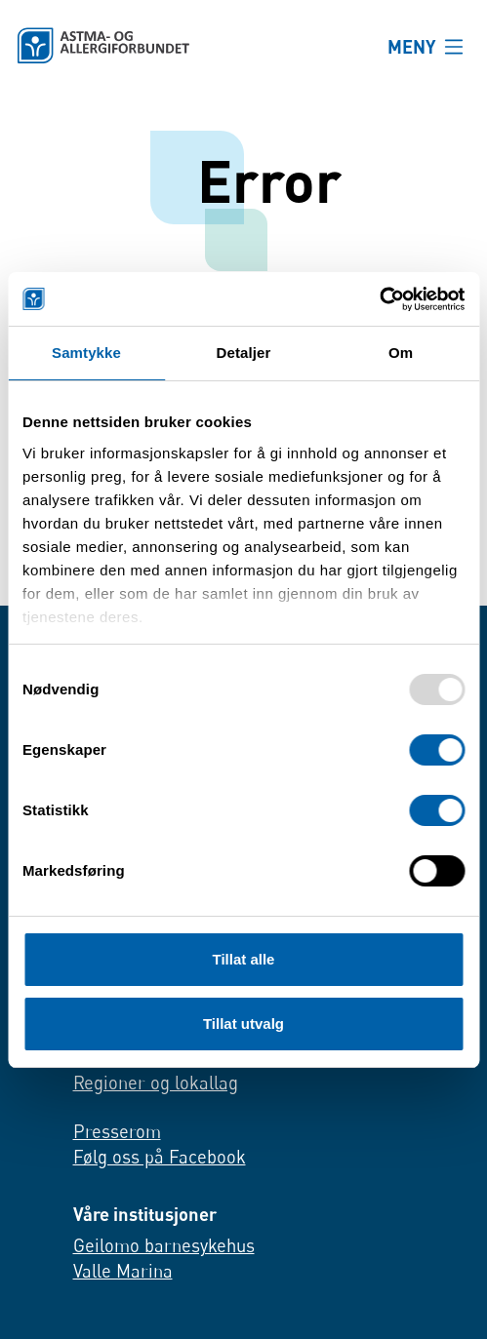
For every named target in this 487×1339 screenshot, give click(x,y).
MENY (411, 46)
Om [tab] (400, 352)
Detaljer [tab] (244, 352)
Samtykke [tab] (86, 352)
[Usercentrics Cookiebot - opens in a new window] (379, 299)
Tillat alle (244, 959)
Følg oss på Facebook (159, 1156)
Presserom (117, 1131)
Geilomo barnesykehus (164, 1246)
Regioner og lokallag (155, 1083)
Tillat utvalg (243, 1023)
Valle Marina (123, 1270)
